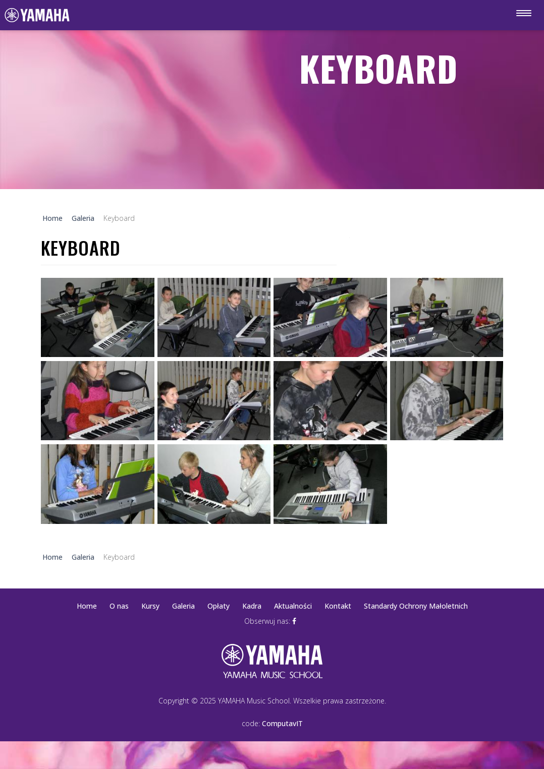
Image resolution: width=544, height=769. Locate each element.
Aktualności (293, 606)
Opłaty (218, 606)
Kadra (251, 606)
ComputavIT (282, 723)
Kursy (150, 606)
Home (87, 606)
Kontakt (337, 606)
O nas (119, 606)
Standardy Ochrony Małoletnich (416, 606)
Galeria (183, 606)
